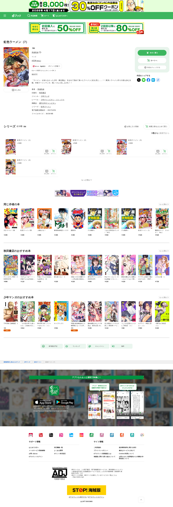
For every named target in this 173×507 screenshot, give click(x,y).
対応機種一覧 (58, 447)
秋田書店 (42, 93)
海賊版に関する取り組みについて (104, 456)
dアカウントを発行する (78, 497)
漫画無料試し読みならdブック (12, 362)
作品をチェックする (153, 67)
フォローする (40, 52)
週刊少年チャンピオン (47, 103)
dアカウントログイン (36, 456)
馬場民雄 (35, 52)
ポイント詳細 (53, 66)
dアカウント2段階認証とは (102, 453)
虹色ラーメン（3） (135, 140)
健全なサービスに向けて (127, 450)
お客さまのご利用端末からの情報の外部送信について (131, 457)
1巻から (154, 133)
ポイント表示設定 (60, 453)
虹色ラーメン (46, 107)
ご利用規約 (97, 447)
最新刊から (164, 133)
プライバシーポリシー (101, 450)
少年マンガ (45, 96)
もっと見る (163, 204)
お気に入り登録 (133, 126)
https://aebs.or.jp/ (78, 477)
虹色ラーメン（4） (24, 160)
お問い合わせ (33, 453)
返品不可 (34, 74)
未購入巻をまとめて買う (158, 126)
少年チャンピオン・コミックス (52, 100)
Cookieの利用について (126, 453)
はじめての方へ (34, 447)
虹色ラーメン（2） (80, 140)
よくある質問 (58, 450)
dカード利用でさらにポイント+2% (43, 70)
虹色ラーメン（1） (24, 140)
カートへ (154, 60)
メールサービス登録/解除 (37, 450)
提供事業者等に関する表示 (127, 447)
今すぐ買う (154, 53)
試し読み (18, 90)
